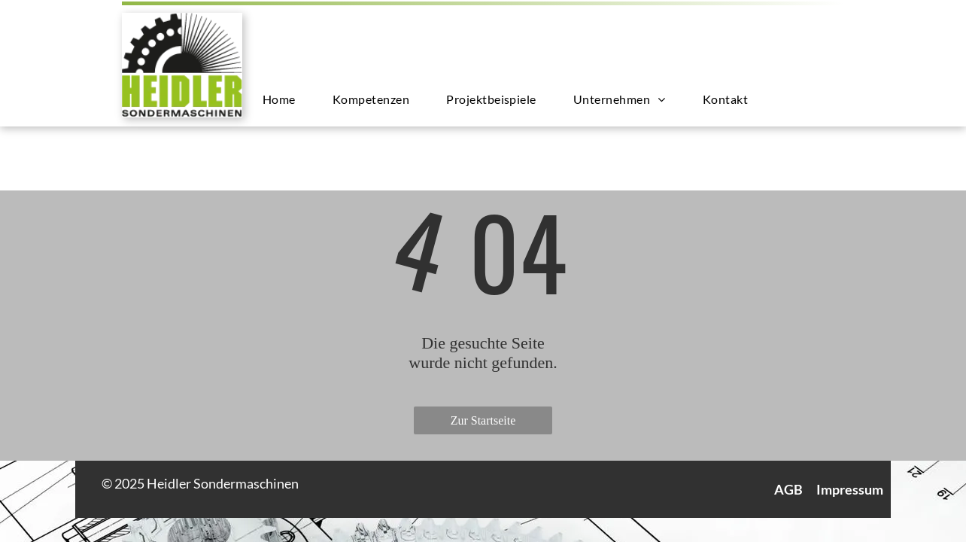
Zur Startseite (483, 420)
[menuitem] (285, 99)
